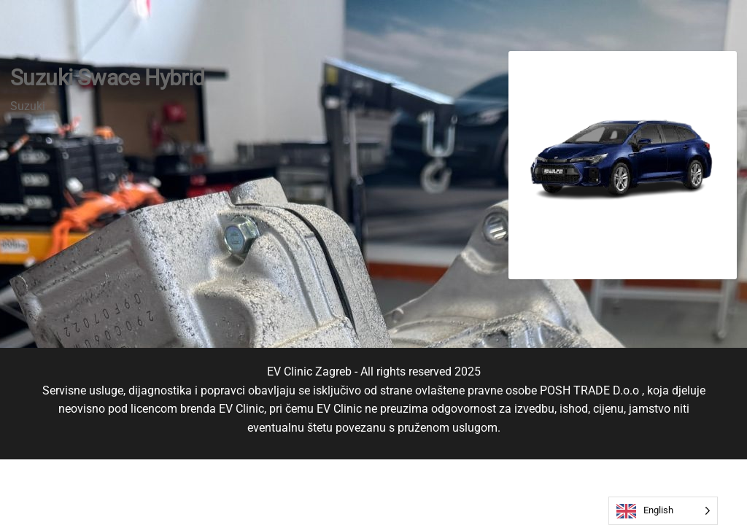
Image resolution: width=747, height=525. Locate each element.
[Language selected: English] (663, 511)
